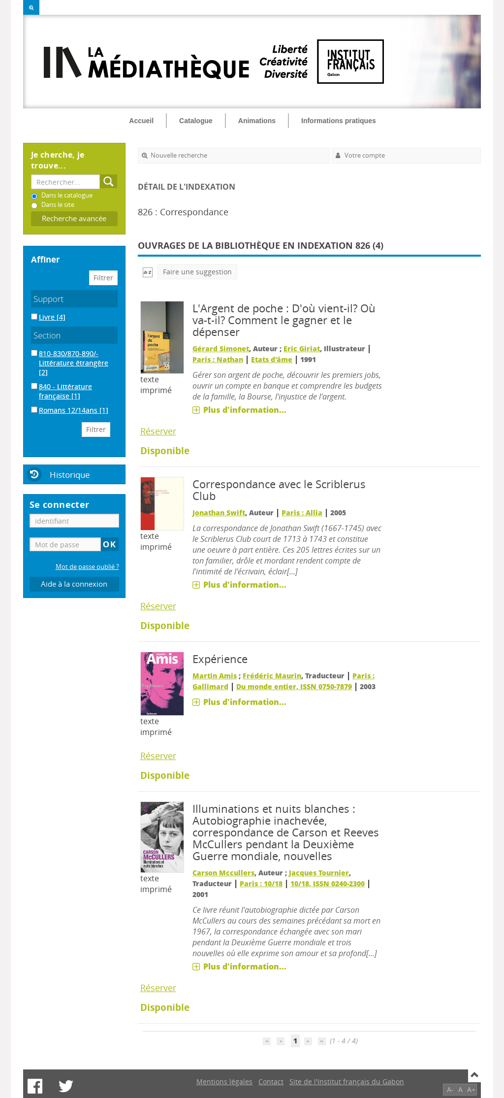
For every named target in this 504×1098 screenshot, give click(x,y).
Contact (271, 1081)
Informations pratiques (338, 121)
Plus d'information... (244, 409)
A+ (471, 1089)
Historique (70, 474)
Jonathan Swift (218, 512)
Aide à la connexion (74, 584)
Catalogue (196, 121)
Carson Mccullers (223, 872)
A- (450, 1089)
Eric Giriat (302, 348)
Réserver (158, 431)
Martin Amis (214, 675)
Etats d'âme (271, 359)
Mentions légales (224, 1081)
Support (48, 298)
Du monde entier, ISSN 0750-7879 (294, 686)
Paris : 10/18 (261, 883)
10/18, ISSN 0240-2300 (327, 883)
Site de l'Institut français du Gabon (346, 1081)
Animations (257, 121)
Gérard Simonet (220, 348)
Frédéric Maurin (272, 675)
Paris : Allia (302, 512)
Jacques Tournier (319, 872)
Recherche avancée (74, 218)
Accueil (141, 121)
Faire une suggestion (197, 271)
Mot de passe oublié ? (87, 567)
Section (47, 335)
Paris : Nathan (217, 359)
